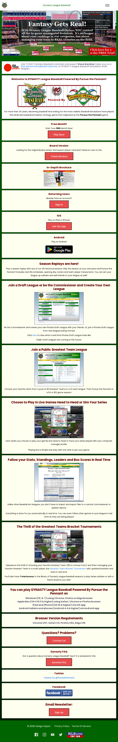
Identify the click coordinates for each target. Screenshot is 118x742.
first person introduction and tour (39, 66)
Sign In (59, 204)
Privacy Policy (62, 726)
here (34, 335)
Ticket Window (59, 156)
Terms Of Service (81, 726)
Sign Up (59, 712)
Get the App (59, 226)
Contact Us (59, 640)
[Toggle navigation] (107, 5)
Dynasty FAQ (59, 662)
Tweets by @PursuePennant (59, 677)
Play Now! (59, 134)
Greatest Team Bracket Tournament (68, 568)
